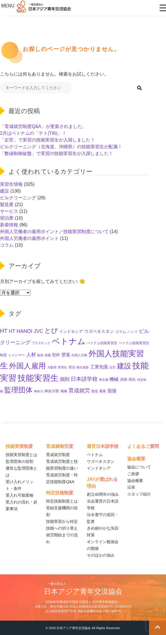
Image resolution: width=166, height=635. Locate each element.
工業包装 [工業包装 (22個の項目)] (99, 366)
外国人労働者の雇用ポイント (29, 238)
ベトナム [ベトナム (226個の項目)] (69, 341)
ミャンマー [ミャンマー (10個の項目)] (16, 355)
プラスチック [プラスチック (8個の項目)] (41, 343)
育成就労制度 (58, 454)
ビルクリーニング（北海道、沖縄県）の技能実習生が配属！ (61, 146)
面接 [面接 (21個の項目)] (112, 390)
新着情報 (9, 224)
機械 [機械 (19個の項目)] (113, 379)
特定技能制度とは (62, 501)
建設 (4, 191)
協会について (139, 467)
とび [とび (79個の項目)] (51, 330)
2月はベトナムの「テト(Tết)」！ (33, 133)
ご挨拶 (133, 474)
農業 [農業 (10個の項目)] (102, 391)
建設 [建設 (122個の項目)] (124, 366)
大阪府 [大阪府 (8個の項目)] (52, 367)
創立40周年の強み (103, 494)
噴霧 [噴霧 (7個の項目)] (48, 355)
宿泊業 (7, 218)
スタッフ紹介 (139, 494)
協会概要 (135, 480)
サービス (9, 211)
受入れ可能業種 (19, 495)
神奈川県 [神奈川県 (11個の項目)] (51, 391)
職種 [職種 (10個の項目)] (64, 391)
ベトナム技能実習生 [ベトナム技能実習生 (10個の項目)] (102, 343)
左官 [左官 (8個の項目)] (112, 367)
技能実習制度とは (21, 454)
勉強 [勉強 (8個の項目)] (40, 355)
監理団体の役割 (19, 461)
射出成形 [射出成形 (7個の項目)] (82, 367)
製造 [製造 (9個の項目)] (94, 391)
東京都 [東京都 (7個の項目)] (103, 379)
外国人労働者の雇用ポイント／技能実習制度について (54, 231)
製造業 (7, 204)
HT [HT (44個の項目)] (3, 331)
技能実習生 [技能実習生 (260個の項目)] (38, 377)
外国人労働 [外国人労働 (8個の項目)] (79, 355)
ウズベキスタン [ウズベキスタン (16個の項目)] (99, 331)
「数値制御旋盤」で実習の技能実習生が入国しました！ (56, 153)
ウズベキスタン (101, 461)
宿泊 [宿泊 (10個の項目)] (71, 367)
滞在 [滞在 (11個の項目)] (132, 379)
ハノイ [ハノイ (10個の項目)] (133, 332)
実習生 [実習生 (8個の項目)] (62, 367)
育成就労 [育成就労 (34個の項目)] (79, 390)
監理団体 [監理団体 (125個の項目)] (18, 390)
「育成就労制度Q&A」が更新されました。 (43, 126)
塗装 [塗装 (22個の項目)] (65, 354)
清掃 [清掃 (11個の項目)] (123, 379)
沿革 (131, 487)
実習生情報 (11, 184)
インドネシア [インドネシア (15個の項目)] (71, 331)
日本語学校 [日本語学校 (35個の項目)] (84, 379)
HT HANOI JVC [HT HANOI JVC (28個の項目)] (26, 331)
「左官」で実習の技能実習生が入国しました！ (47, 140)
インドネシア (99, 468)
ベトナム (95, 454)
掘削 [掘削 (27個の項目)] (65, 379)
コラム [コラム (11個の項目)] (120, 331)
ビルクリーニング (18, 197)
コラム (7, 245)
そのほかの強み (101, 555)
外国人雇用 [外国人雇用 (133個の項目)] (27, 366)
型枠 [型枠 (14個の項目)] (56, 355)
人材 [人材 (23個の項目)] (31, 354)
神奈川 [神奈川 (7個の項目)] (38, 391)
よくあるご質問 (143, 446)
